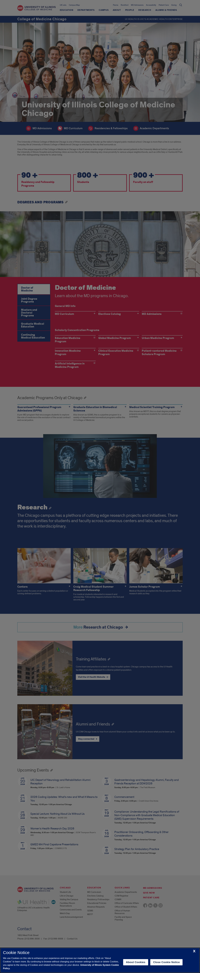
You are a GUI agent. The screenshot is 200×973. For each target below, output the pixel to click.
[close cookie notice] (194, 951)
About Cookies (135, 962)
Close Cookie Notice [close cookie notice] (166, 962)
